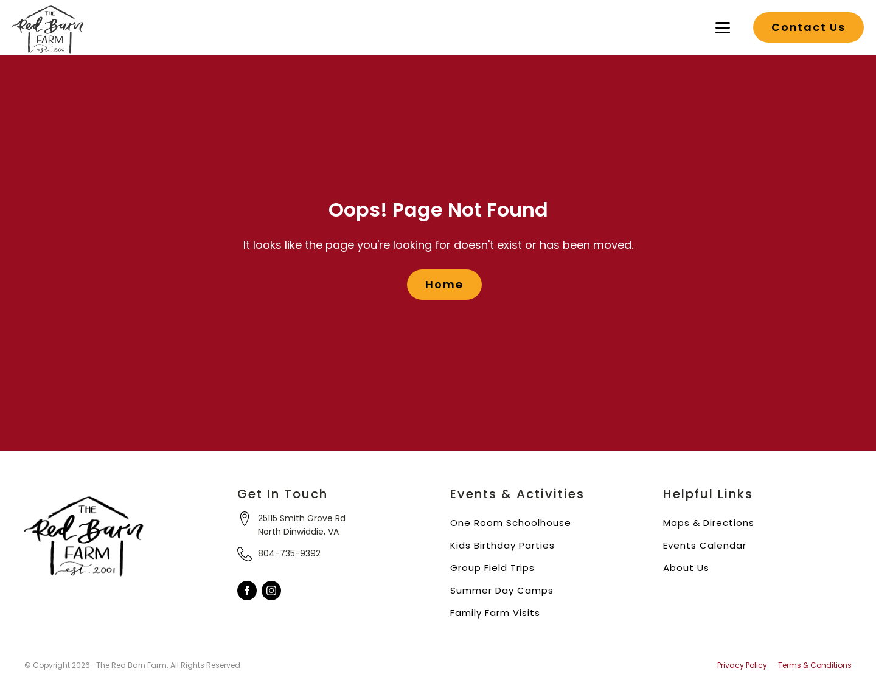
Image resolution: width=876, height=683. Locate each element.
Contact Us (808, 27)
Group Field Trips (492, 567)
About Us (686, 567)
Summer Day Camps (502, 590)
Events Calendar (704, 545)
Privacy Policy (742, 665)
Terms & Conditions (815, 665)
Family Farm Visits (495, 612)
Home (444, 284)
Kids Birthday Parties (502, 545)
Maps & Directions (708, 522)
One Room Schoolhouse (510, 522)
